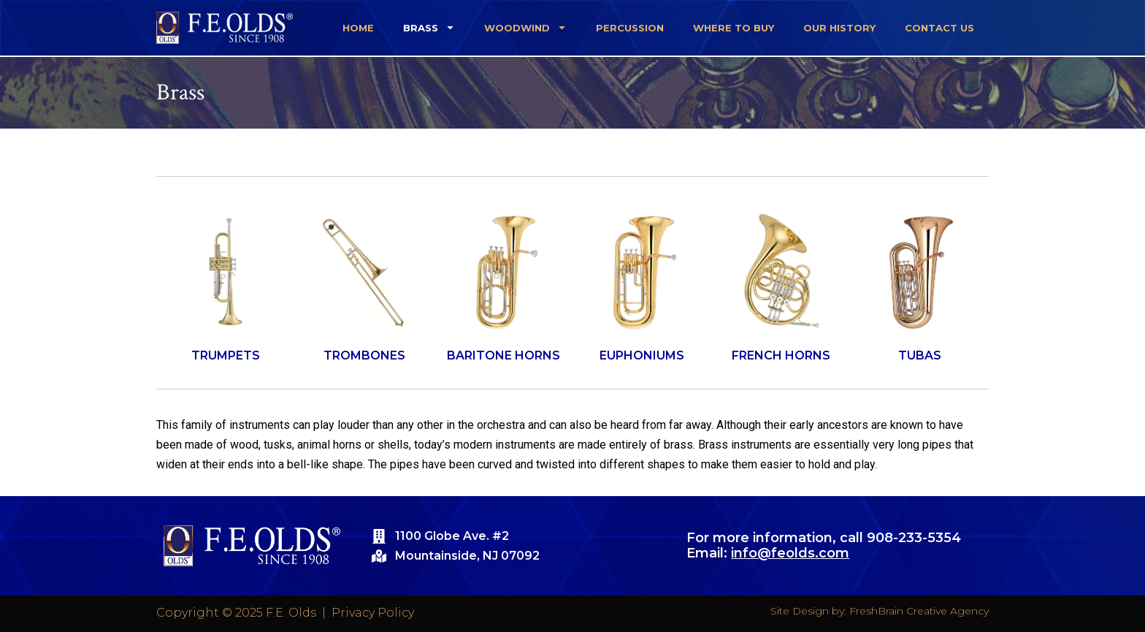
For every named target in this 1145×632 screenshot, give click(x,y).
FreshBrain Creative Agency (919, 610)
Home (358, 28)
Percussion (630, 28)
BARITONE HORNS (503, 355)
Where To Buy (733, 28)
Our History (839, 28)
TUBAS (919, 355)
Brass (429, 27)
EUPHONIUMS (642, 355)
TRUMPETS (225, 355)
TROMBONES (364, 355)
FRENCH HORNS (781, 355)
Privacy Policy (373, 613)
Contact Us (939, 28)
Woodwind (525, 27)
